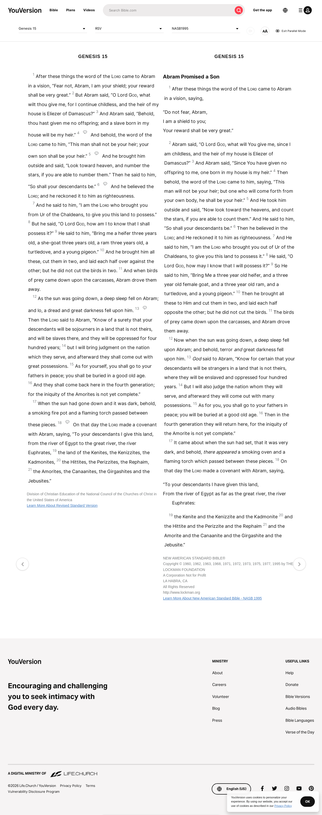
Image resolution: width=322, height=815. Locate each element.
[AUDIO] (250, 31)
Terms (90, 786)
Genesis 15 (53, 29)
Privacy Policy (70, 786)
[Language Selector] (285, 10)
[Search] (168, 10)
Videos (89, 10)
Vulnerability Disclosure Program (33, 791)
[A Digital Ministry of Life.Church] (161, 771)
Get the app (262, 10)
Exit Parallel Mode (291, 31)
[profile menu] (304, 10)
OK (307, 801)
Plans (70, 10)
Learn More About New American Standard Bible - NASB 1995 (212, 598)
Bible (54, 10)
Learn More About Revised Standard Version (62, 505)
